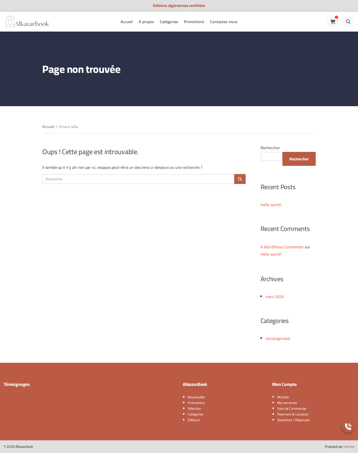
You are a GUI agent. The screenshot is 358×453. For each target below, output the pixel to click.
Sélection (194, 408)
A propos (146, 21)
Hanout (349, 446)
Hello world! (271, 204)
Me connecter (287, 403)
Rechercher (270, 148)
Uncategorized (278, 338)
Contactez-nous (223, 21)
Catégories (169, 21)
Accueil (127, 21)
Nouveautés (196, 397)
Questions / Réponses (293, 420)
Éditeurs (194, 420)
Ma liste (283, 397)
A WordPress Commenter (282, 247)
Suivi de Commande (291, 408)
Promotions (194, 21)
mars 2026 (275, 296)
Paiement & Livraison (293, 414)
